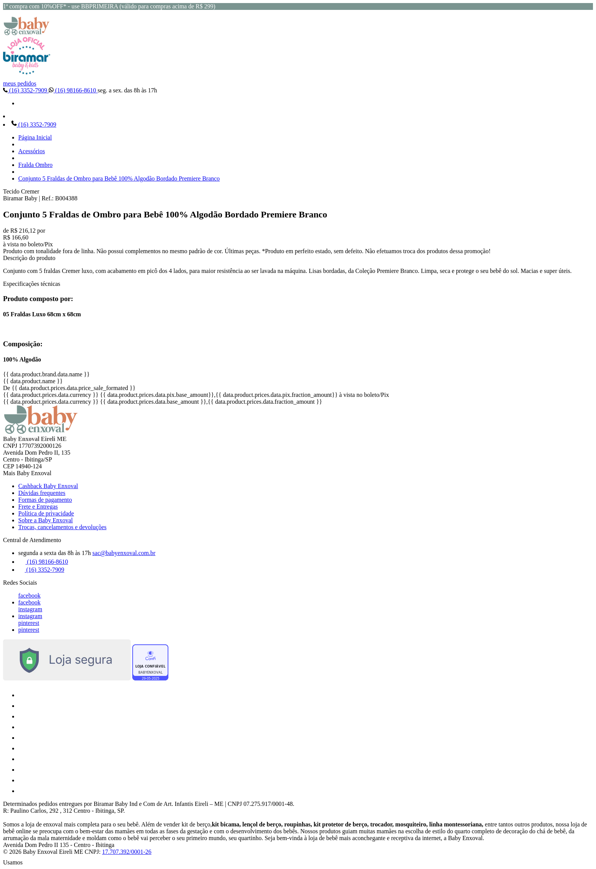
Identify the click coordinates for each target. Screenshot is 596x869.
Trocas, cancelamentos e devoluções (62, 527)
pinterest (28, 623)
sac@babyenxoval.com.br (123, 553)
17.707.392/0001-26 (127, 851)
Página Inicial (35, 137)
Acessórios (31, 151)
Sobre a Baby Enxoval (45, 520)
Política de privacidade (46, 513)
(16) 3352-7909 (26, 90)
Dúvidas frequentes (41, 493)
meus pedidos (19, 83)
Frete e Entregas (38, 506)
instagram (30, 609)
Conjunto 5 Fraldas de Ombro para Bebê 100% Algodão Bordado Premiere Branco (119, 178)
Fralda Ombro (35, 165)
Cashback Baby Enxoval (48, 486)
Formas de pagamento (45, 499)
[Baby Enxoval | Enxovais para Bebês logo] (26, 33)
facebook (29, 595)
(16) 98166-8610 (73, 90)
